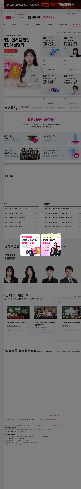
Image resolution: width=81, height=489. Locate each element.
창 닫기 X (59, 233)
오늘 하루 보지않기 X (51, 233)
